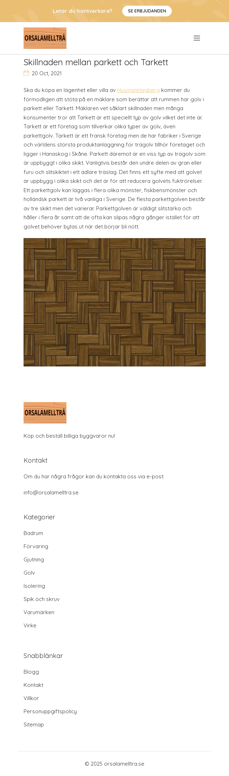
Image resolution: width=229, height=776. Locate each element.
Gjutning (34, 559)
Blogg (31, 671)
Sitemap (34, 724)
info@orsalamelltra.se (51, 492)
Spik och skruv (42, 599)
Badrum (33, 533)
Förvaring (36, 546)
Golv (29, 572)
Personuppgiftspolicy (50, 711)
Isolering (34, 585)
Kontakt (33, 685)
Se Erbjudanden (147, 11)
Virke (30, 625)
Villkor (31, 698)
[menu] (197, 38)
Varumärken (39, 612)
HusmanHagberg (138, 90)
